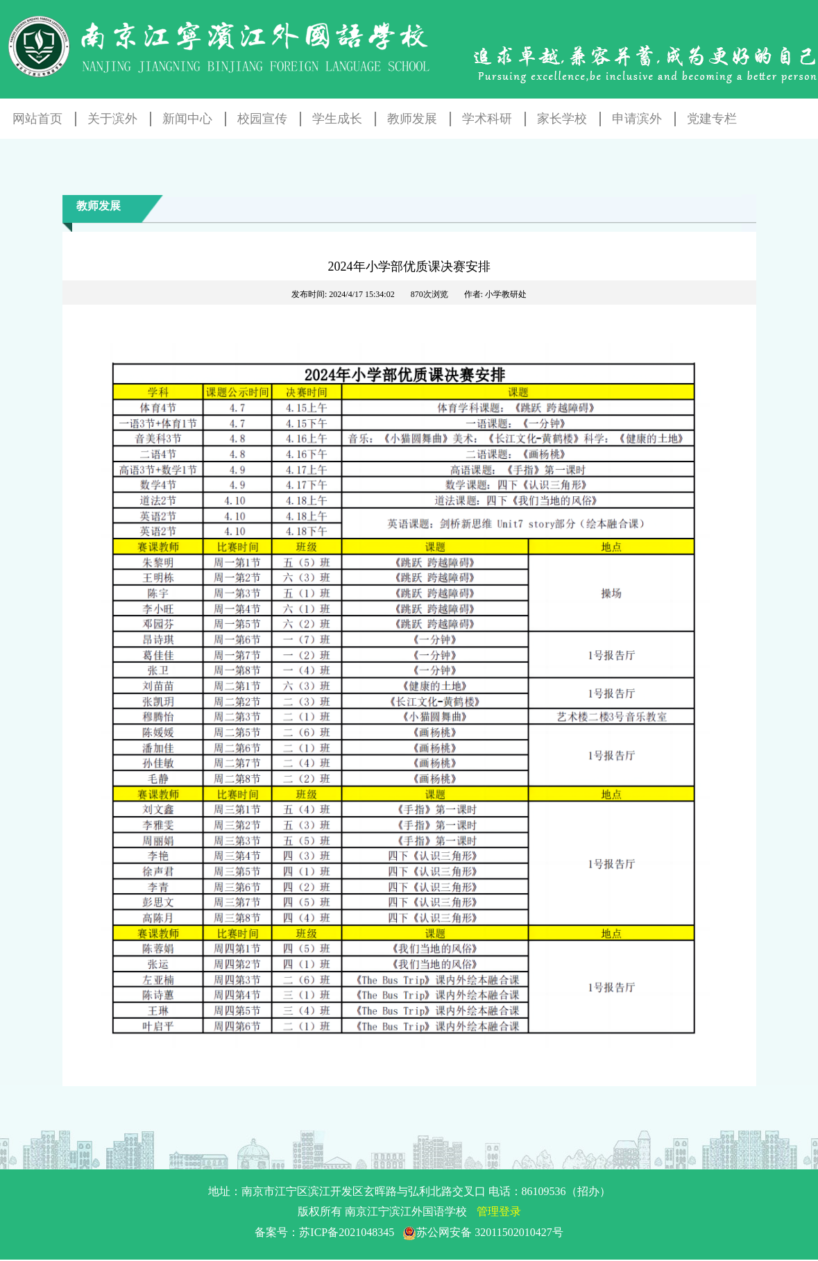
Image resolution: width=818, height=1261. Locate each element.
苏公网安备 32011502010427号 (482, 1232)
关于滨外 (112, 119)
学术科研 (487, 119)
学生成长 (337, 119)
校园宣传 (262, 119)
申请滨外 (637, 119)
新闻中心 (187, 119)
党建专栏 (712, 119)
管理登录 (499, 1211)
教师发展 (412, 119)
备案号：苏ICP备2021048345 (409, 1232)
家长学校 (562, 119)
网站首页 (37, 119)
